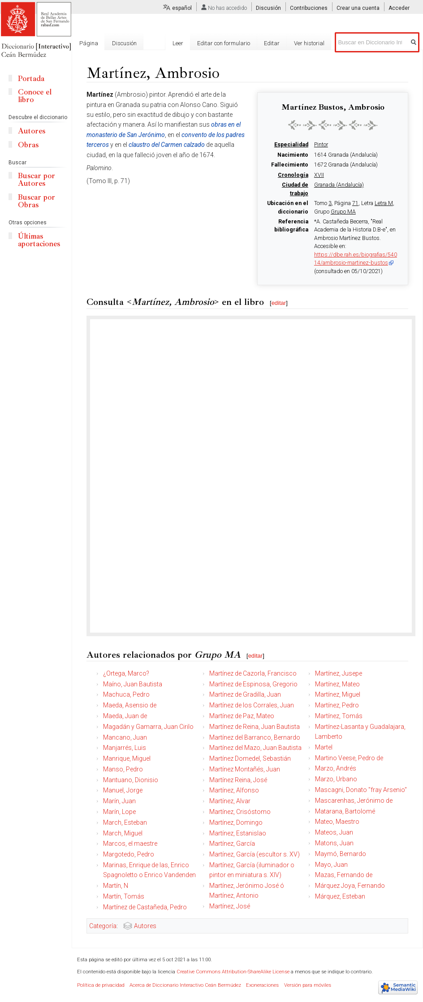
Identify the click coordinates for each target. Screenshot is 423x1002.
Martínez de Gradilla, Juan (245, 694)
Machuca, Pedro (126, 694)
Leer (178, 43)
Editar (272, 43)
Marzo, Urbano (336, 779)
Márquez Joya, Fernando (350, 885)
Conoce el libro (35, 95)
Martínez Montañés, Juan (244, 769)
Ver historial (309, 43)
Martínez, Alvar (229, 801)
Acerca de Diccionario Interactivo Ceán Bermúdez (185, 985)
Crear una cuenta (358, 8)
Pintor (321, 144)
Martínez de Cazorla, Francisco (253, 673)
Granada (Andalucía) (339, 185)
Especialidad (291, 144)
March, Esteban (125, 822)
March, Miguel (122, 833)
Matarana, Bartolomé (345, 811)
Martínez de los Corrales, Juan (251, 705)
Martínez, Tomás (339, 715)
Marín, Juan (119, 801)
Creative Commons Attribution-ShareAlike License (233, 972)
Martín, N (115, 885)
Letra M (384, 203)
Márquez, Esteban (340, 896)
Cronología (293, 175)
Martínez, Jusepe (338, 673)
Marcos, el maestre (130, 843)
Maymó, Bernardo (340, 853)
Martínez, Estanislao (237, 833)
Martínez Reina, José (238, 780)
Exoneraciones (262, 985)
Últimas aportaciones (39, 240)
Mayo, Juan (331, 864)
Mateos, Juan (334, 832)
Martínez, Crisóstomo (240, 811)
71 (355, 203)
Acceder (399, 8)
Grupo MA (343, 212)
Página (88, 43)
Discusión (268, 8)
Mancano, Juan (125, 737)
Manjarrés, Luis (124, 747)
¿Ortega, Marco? (126, 673)
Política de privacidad (101, 985)
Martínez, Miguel (337, 694)
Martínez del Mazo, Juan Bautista (255, 747)
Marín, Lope (119, 811)
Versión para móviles (307, 985)
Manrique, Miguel (127, 758)
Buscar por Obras (36, 201)
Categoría (103, 925)
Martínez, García (232, 843)
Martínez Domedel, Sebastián (250, 758)
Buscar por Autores (36, 179)
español (182, 8)
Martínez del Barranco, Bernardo (254, 737)
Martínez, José (229, 906)
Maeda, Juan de (125, 715)
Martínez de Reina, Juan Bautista (254, 726)
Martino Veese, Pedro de (349, 758)
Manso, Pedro (123, 769)
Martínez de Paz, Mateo (241, 715)
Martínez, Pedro (337, 705)
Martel (323, 747)
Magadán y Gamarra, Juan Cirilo (148, 726)
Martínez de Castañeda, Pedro (145, 907)
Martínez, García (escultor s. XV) (254, 854)
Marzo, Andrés (335, 768)
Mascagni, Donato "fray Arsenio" (361, 789)
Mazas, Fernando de (343, 874)
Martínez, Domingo (236, 822)
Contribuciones (309, 8)
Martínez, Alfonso (234, 790)
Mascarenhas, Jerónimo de (354, 800)
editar (279, 303)
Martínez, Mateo (337, 684)
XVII (319, 175)
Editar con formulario (223, 43)
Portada (31, 78)
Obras (28, 145)
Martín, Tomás (123, 896)
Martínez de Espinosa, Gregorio (253, 684)
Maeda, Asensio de (129, 705)
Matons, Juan (334, 843)
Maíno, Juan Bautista (132, 684)
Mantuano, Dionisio (130, 780)
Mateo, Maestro (337, 821)
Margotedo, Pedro (128, 854)
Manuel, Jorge (122, 790)
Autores (145, 925)
